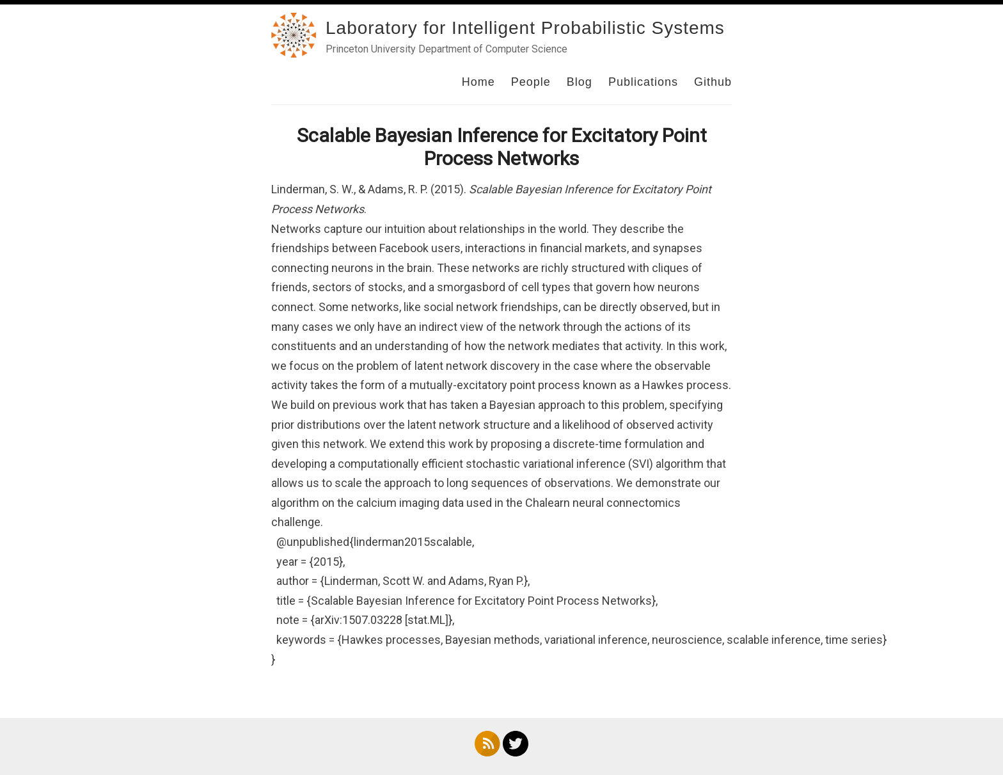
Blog (579, 82)
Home (478, 82)
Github (713, 82)
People (531, 82)
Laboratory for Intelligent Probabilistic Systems (525, 28)
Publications (643, 82)
